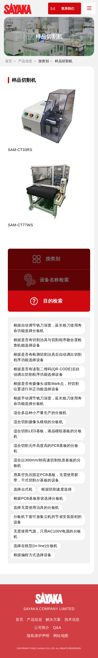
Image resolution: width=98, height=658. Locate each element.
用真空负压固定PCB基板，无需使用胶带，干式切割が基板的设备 (46, 477)
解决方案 (53, 619)
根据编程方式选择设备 (32, 555)
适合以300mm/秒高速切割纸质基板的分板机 (47, 463)
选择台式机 (23, 489)
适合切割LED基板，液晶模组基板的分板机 (48, 433)
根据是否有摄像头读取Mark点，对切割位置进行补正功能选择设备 (46, 386)
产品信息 (25, 61)
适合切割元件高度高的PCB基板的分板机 (46, 448)
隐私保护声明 (38, 636)
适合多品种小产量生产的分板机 (40, 413)
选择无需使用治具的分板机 (36, 507)
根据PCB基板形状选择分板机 (38, 498)
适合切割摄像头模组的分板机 (38, 422)
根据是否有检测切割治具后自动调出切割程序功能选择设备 (48, 357)
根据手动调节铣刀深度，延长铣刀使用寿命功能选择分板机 (48, 401)
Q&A (57, 627)
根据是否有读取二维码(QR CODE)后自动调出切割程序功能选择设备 (47, 372)
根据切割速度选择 (56, 489)
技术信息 (72, 619)
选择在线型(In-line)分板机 (35, 546)
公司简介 (41, 627)
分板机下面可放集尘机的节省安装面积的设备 (48, 519)
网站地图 (60, 636)
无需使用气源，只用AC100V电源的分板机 (47, 534)
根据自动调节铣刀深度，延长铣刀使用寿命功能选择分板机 (48, 328)
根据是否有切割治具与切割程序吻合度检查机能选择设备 (48, 342)
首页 (8, 61)
